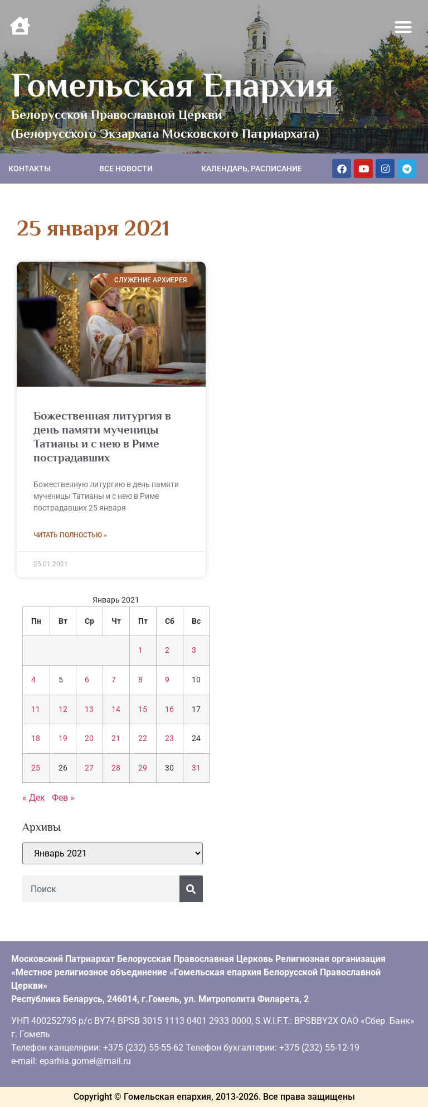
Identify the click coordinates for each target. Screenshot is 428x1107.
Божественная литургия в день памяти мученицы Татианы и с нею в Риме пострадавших (102, 437)
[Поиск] (191, 888)
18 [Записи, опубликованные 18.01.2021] (35, 738)
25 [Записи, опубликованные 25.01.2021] (35, 768)
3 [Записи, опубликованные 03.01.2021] (194, 650)
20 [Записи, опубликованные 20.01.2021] (89, 738)
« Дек (33, 797)
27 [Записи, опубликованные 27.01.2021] (89, 768)
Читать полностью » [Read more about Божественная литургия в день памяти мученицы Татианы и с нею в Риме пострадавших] (70, 535)
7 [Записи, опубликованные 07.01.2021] (113, 680)
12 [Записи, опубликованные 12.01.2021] (63, 709)
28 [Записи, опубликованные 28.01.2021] (115, 768)
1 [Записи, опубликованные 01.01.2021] (140, 650)
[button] (403, 27)
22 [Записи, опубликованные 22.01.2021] (142, 738)
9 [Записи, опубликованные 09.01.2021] (167, 680)
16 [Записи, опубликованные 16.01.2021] (169, 709)
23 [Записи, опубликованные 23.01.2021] (169, 738)
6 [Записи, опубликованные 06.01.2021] (87, 680)
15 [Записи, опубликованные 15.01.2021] (142, 709)
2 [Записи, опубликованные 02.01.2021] (167, 650)
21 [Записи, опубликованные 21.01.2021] (115, 738)
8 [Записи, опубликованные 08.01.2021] (140, 680)
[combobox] (100, 888)
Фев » (63, 797)
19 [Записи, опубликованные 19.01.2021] (63, 738)
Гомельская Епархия (172, 84)
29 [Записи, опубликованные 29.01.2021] (142, 768)
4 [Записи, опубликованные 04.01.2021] (33, 680)
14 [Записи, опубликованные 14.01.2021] (115, 709)
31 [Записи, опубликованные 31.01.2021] (196, 768)
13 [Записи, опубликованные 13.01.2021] (89, 709)
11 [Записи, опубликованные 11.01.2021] (35, 709)
